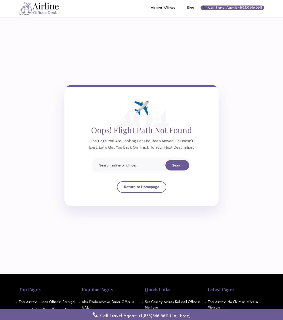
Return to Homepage (141, 187)
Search (177, 165)
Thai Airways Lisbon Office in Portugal (47, 302)
